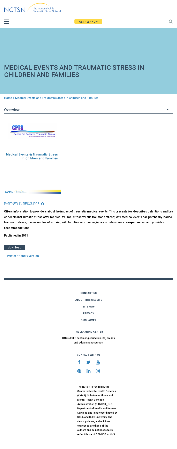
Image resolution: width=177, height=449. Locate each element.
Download (14, 247)
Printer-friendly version (23, 256)
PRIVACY (88, 313)
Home (8, 98)
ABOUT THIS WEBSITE (88, 299)
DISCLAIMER (88, 320)
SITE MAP (89, 306)
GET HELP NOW (88, 21)
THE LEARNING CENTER (88, 331)
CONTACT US (88, 293)
